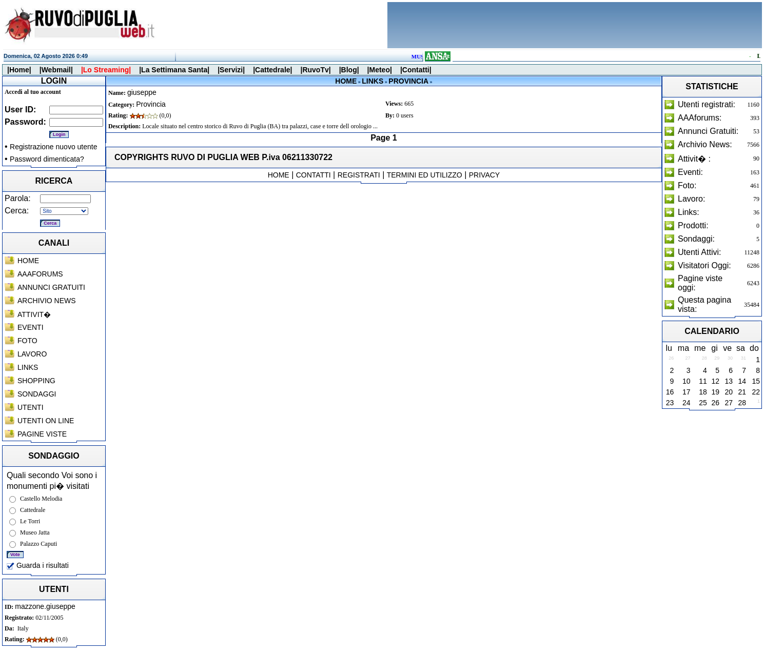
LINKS (27, 367)
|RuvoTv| (315, 70)
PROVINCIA (408, 81)
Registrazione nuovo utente (53, 147)
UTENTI (30, 407)
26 (716, 403)
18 (703, 392)
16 (670, 392)
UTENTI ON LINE (45, 421)
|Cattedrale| (272, 70)
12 (716, 381)
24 (686, 403)
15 (756, 381)
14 (742, 381)
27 (728, 403)
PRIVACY (484, 175)
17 (686, 392)
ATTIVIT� (34, 314)
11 (703, 381)
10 (686, 381)
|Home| (19, 70)
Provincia (151, 104)
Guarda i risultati (38, 565)
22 (756, 392)
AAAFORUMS (40, 274)
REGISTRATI (359, 175)
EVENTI (30, 327)
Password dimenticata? (47, 159)
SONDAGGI (36, 394)
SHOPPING (36, 381)
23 (670, 403)
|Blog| (349, 70)
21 (742, 392)
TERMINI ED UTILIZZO (424, 175)
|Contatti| (416, 70)
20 (728, 392)
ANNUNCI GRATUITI (51, 287)
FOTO (27, 341)
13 (728, 381)
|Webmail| (56, 70)
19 (716, 392)
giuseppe (141, 92)
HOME (28, 260)
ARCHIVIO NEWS (46, 301)
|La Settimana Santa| (174, 70)
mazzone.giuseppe (45, 606)
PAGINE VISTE (42, 434)
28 (742, 403)
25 (703, 403)
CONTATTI (313, 175)
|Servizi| (231, 70)
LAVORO (32, 354)
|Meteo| (379, 70)
